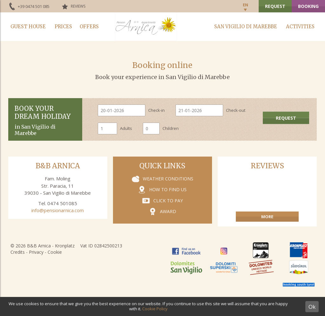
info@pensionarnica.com (57, 210)
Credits (17, 252)
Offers (89, 27)
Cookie (55, 252)
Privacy (36, 252)
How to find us (168, 189)
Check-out (235, 110)
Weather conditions (168, 179)
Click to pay (168, 201)
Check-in (156, 110)
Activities (300, 27)
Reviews (78, 6)
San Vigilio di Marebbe (245, 27)
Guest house (28, 27)
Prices (63, 27)
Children (170, 128)
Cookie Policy (155, 309)
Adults (126, 128)
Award (168, 211)
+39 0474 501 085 (34, 6)
